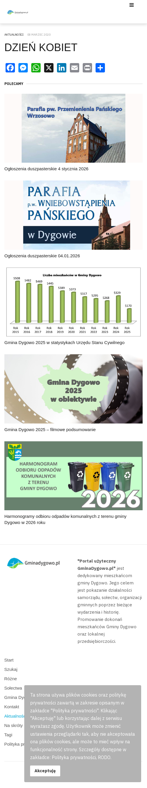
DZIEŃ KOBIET (40, 47)
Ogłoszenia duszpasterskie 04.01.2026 (42, 255)
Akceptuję (45, 770)
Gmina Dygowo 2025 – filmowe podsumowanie (50, 429)
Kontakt (11, 706)
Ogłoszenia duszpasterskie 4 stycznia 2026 (46, 168)
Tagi (8, 734)
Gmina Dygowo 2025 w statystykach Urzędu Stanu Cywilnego (64, 342)
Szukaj (11, 669)
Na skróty (13, 725)
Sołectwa (13, 687)
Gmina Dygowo (19, 697)
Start (9, 659)
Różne (10, 678)
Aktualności (15, 716)
